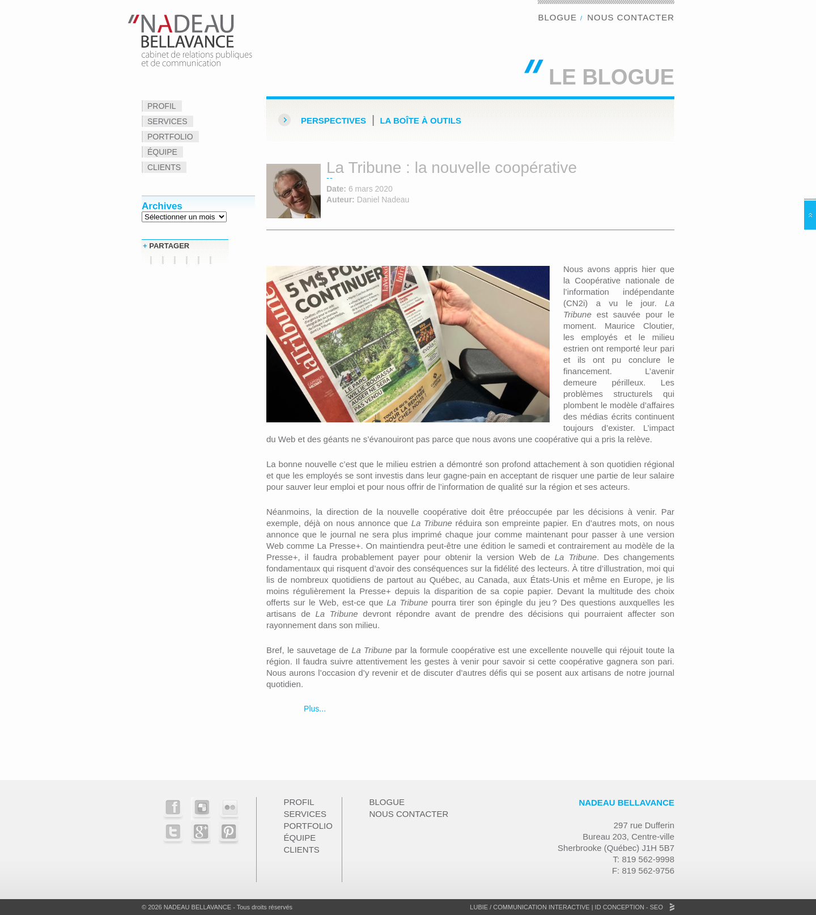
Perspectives (333, 120)
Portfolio (170, 136)
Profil (161, 106)
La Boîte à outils (420, 120)
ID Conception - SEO (628, 907)
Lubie (479, 907)
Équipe (162, 151)
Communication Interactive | (543, 907)
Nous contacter (630, 17)
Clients (164, 167)
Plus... (313, 708)
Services (167, 121)
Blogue (557, 17)
